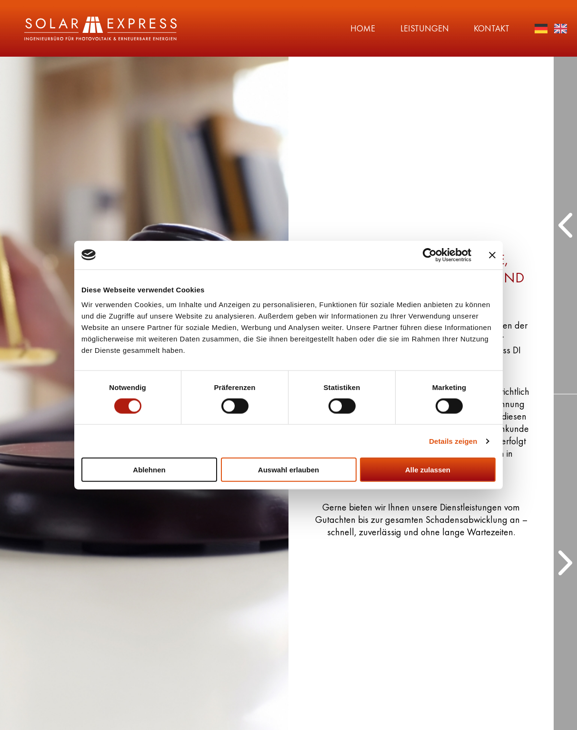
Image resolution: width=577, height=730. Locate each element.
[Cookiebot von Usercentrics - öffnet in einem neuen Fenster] (429, 255)
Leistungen (376, 28)
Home (299, 28)
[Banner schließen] (492, 254)
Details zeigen (453, 441)
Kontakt (459, 28)
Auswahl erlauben (288, 470)
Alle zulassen (427, 470)
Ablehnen (149, 470)
